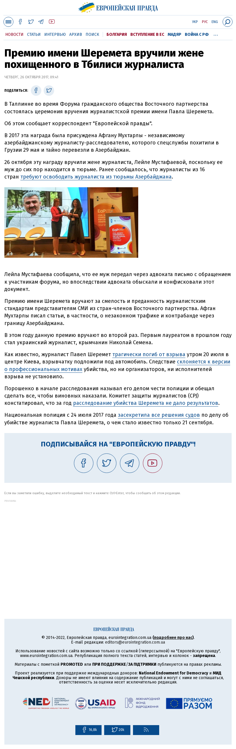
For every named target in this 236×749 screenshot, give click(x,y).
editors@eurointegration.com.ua (135, 642)
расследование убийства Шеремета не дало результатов (145, 403)
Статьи (34, 34)
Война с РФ (197, 34)
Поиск (92, 34)
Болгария (117, 34)
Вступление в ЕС (147, 34)
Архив (75, 34)
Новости (14, 34)
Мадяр (174, 34)
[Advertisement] (118, 543)
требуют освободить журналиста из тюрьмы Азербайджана (96, 177)
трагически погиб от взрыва (148, 354)
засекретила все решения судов (159, 415)
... (215, 33)
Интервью (55, 34)
